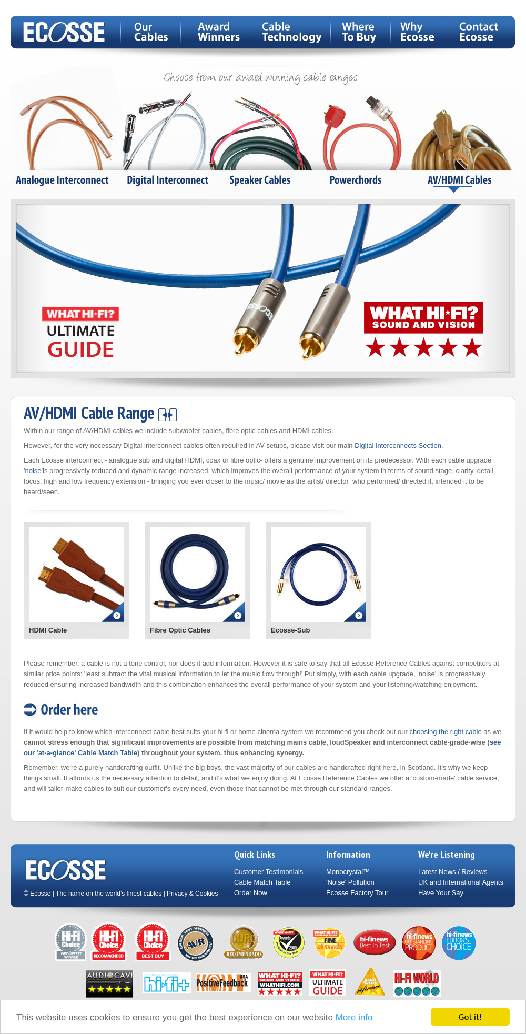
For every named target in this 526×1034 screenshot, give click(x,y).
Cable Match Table (262, 882)
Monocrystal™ (348, 872)
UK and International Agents (460, 882)
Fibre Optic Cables (180, 630)
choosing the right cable (445, 732)
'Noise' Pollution (350, 882)
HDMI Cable (48, 630)
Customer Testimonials (268, 872)
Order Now (250, 893)
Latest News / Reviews (453, 872)
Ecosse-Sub (290, 630)
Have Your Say (440, 893)
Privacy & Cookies (192, 893)
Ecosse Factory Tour (357, 893)
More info (354, 1018)
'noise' (33, 471)
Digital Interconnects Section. (399, 445)
